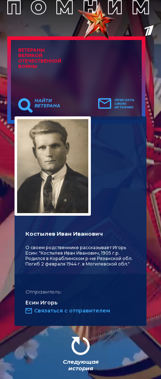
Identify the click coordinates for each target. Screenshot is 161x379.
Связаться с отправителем (72, 310)
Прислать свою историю (124, 103)
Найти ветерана (47, 103)
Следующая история (80, 365)
